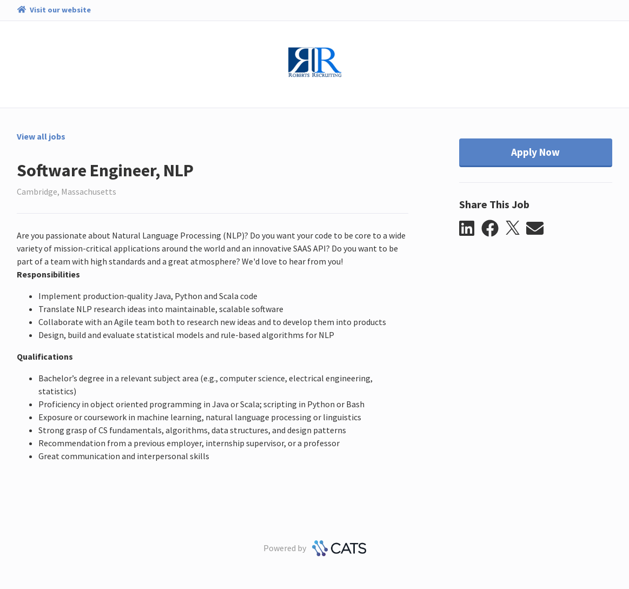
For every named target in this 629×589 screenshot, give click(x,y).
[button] (470, 229)
